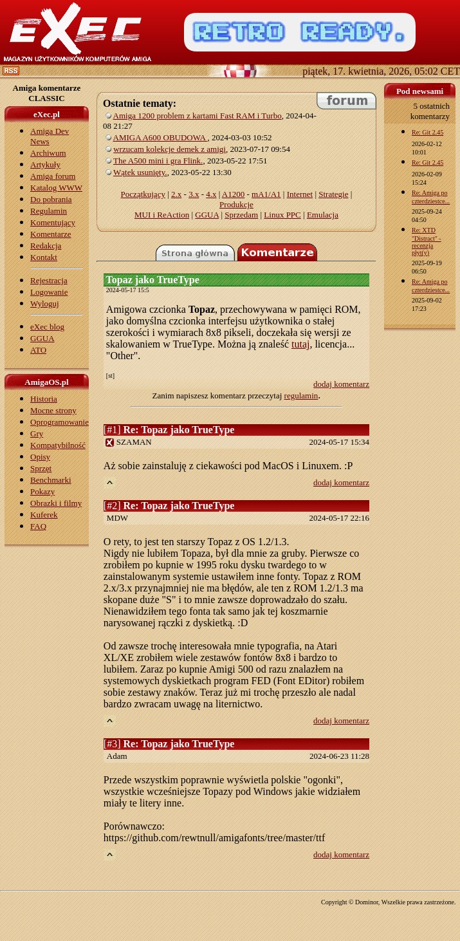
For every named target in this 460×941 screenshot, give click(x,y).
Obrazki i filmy (56, 503)
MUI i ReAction (161, 214)
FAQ (38, 526)
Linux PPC (282, 214)
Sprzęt (40, 468)
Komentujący (52, 222)
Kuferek (44, 514)
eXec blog (47, 326)
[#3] (169, 743)
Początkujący (143, 194)
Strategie (333, 194)
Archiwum (48, 153)
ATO (38, 350)
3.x (194, 194)
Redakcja (45, 245)
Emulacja (322, 214)
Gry (36, 433)
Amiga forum (52, 176)
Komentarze (50, 234)
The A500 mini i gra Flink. (158, 160)
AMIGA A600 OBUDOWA (160, 137)
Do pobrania (51, 199)
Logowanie (49, 292)
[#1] (169, 429)
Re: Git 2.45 (427, 132)
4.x (211, 194)
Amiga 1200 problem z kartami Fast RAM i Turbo (197, 115)
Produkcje (236, 204)
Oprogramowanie (59, 422)
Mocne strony (53, 410)
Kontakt (43, 257)
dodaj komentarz (341, 384)
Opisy (40, 456)
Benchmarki (50, 480)
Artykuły (45, 164)
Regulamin (48, 211)
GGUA (42, 338)
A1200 (233, 194)
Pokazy (42, 491)
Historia (43, 399)
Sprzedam (241, 214)
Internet (300, 194)
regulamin (301, 395)
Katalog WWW (56, 187)
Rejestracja (49, 280)
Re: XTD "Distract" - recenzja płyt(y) (426, 241)
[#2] (169, 505)
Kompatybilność (58, 445)
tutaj (300, 344)
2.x (176, 194)
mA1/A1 (266, 194)
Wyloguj (44, 303)
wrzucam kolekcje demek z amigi (169, 149)
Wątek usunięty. (140, 172)
